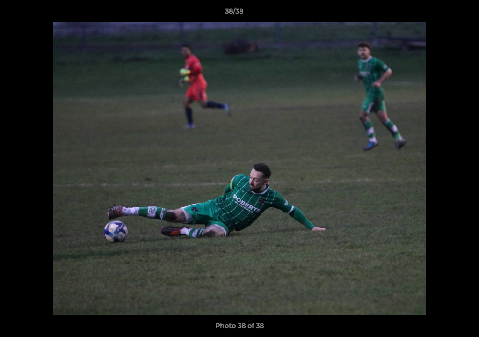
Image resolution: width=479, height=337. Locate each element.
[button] (439, 13)
